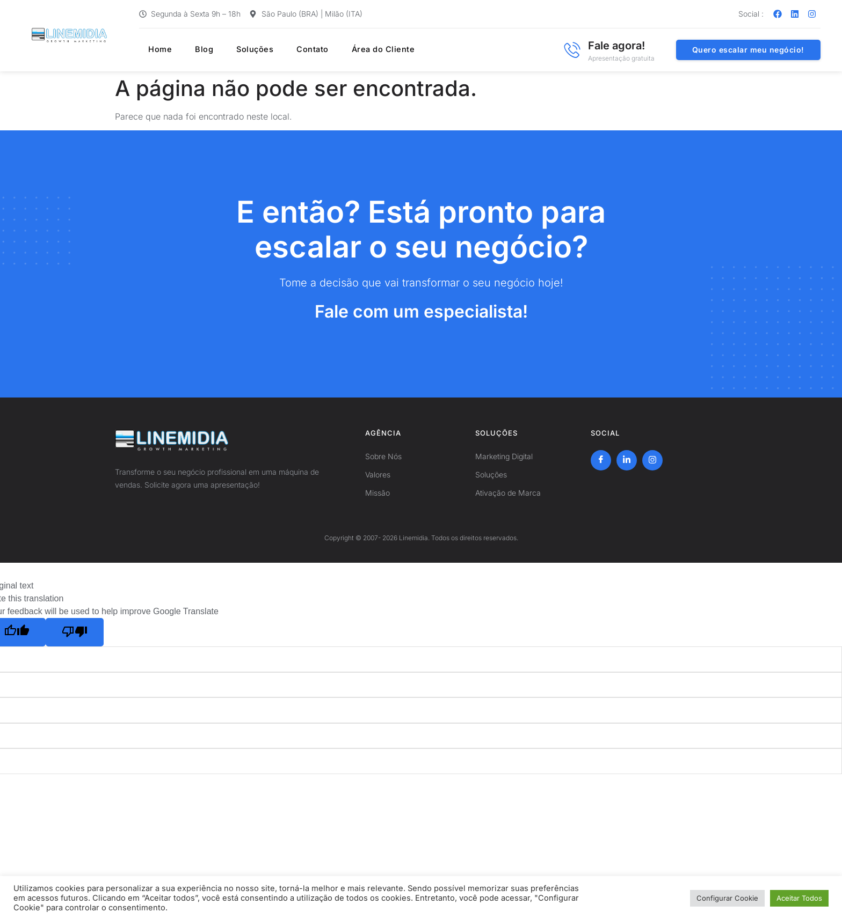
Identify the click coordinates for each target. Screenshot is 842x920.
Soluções (236, 50)
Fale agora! (616, 45)
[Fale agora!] (572, 50)
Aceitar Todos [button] (799, 898)
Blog (190, 50)
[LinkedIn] (626, 460)
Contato (290, 50)
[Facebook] (601, 460)
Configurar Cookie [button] (727, 898)
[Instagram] (652, 460)
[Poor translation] (75, 632)
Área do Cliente (356, 50)
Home (151, 50)
